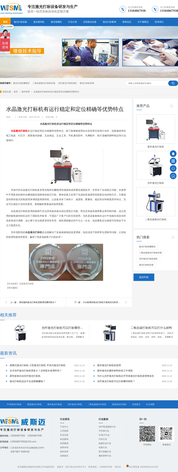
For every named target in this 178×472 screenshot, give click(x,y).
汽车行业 (103, 439)
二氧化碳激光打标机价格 (43, 83)
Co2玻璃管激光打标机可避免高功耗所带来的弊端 (102, 302)
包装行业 (103, 447)
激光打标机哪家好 (21, 83)
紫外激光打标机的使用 (109, 365)
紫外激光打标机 (155, 146)
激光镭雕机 (56, 22)
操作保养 (26, 91)
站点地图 (150, 404)
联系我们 (159, 22)
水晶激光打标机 (19, 131)
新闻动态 (126, 22)
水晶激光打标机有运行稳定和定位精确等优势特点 (56, 91)
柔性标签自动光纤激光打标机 (25, 376)
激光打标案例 (109, 22)
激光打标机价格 (87, 83)
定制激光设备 (90, 22)
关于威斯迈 (143, 22)
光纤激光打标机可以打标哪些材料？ (63, 327)
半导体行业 (104, 431)
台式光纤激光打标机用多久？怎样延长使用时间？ (36, 370)
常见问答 (64, 435)
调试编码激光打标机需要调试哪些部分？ (38, 302)
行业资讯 (65, 419)
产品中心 (64, 426)
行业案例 (103, 419)
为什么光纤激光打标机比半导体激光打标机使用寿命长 (125, 376)
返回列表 (144, 277)
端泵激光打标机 (119, 404)
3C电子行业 (104, 435)
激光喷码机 (38, 22)
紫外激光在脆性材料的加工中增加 (115, 370)
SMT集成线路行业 (107, 426)
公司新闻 (64, 431)
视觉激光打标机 (34, 404)
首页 (16, 91)
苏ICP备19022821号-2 (75, 467)
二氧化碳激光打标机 (155, 219)
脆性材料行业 (105, 456)
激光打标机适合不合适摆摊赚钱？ (27, 381)
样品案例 (64, 439)
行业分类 (72, 22)
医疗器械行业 (105, 451)
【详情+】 (80, 337)
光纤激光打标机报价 (67, 83)
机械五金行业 (105, 443)
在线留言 (136, 404)
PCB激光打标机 (14, 404)
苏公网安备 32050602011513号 (142, 467)
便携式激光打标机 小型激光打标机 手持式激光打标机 (38, 365)
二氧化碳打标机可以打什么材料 (151, 327)
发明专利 (64, 447)
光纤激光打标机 (155, 183)
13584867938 (105, 467)
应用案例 (64, 443)
